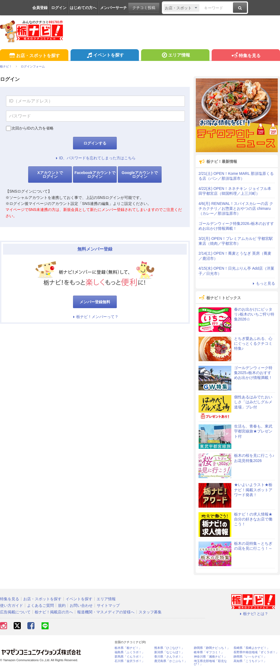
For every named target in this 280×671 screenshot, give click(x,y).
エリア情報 (175, 56)
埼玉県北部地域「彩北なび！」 (210, 663)
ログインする (94, 143)
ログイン (58, 7)
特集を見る (245, 56)
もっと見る (263, 283)
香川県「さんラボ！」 (169, 656)
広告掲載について (15, 612)
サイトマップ (108, 605)
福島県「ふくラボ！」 (130, 652)
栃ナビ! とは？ (253, 613)
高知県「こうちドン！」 (250, 661)
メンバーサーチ (113, 7)
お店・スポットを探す (34, 56)
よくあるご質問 (40, 605)
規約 (62, 605)
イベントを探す (105, 56)
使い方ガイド (11, 605)
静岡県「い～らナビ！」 (250, 656)
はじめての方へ (83, 7)
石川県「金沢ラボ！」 (130, 661)
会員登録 (40, 7)
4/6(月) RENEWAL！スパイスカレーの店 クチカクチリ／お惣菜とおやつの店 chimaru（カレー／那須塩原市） (236, 208)
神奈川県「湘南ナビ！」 (210, 656)
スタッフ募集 (150, 612)
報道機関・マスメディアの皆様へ (106, 612)
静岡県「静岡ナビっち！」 (212, 647)
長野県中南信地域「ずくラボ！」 (256, 652)
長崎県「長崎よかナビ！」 (252, 647)
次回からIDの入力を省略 (32, 128)
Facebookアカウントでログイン (94, 174)
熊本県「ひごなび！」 (169, 647)
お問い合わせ (81, 605)
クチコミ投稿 (143, 7)
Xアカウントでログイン (50, 174)
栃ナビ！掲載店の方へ (54, 612)
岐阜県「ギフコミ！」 (209, 652)
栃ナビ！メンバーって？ (94, 316)
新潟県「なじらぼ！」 (169, 652)
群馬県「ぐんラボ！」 (130, 656)
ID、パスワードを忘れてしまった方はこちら (95, 158)
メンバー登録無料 (95, 302)
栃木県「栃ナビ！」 (128, 647)
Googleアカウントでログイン (140, 174)
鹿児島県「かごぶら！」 (170, 661)
